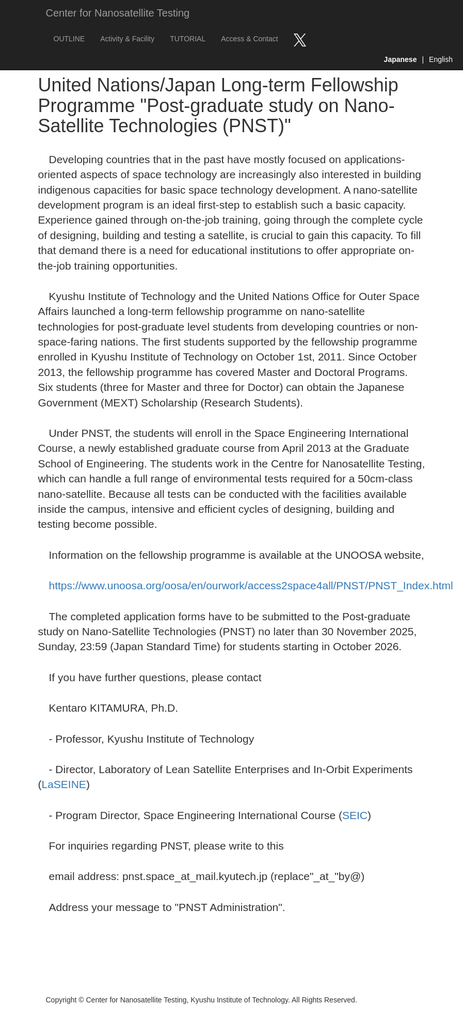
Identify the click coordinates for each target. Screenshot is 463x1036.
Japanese (400, 59)
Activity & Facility (127, 39)
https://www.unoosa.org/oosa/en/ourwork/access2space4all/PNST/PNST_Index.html (251, 585)
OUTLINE (69, 39)
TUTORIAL (187, 39)
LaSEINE (64, 784)
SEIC (355, 815)
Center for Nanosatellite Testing (118, 13)
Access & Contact (249, 39)
